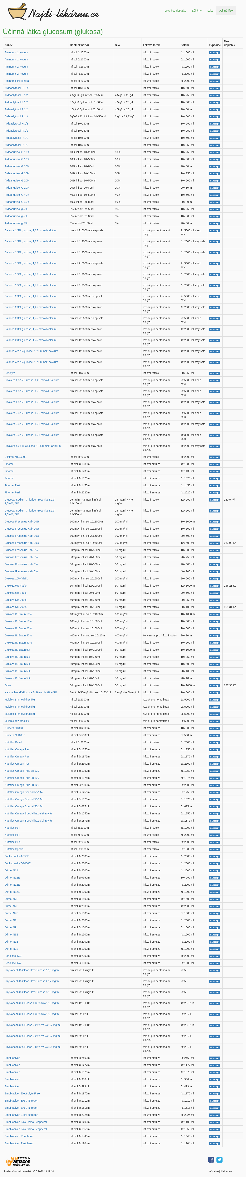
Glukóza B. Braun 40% (18, 635)
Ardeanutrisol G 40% (17, 194)
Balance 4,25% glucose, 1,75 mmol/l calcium (31, 362)
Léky (210, 10)
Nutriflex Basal (13, 742)
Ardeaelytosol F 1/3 (16, 116)
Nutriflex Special (14, 849)
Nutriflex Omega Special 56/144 (24, 792)
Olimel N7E (11, 898)
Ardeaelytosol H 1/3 (16, 123)
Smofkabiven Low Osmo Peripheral (26, 1122)
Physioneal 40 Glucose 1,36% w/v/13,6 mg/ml (32, 1003)
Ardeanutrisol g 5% (16, 209)
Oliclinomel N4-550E (17, 856)
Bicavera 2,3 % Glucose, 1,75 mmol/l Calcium (32, 413)
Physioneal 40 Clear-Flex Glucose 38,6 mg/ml (32, 992)
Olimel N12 (11, 870)
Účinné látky (226, 10)
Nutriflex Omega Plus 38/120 (22, 770)
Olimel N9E (11, 934)
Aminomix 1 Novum (16, 52)
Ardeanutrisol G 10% (17, 152)
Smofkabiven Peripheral (19, 1136)
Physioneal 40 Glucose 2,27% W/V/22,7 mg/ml (32, 1025)
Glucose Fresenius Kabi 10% (22, 521)
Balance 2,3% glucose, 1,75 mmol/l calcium (31, 318)
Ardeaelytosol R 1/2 (16, 130)
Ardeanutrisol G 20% (17, 173)
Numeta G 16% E (15, 735)
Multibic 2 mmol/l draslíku (20, 699)
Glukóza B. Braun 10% (18, 614)
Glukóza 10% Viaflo (16, 578)
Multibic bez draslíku (17, 720)
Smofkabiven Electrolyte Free (22, 1093)
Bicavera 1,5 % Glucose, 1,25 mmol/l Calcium (32, 380)
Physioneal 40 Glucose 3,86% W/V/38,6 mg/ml (32, 1046)
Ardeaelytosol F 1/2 (16, 95)
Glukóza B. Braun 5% (17, 649)
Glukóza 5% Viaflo (16, 585)
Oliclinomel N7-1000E (18, 863)
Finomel (9, 464)
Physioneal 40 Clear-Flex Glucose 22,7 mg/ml (32, 981)
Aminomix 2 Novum (16, 66)
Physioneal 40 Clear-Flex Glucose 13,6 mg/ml (32, 970)
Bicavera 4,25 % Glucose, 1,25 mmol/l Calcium (33, 445)
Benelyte (10, 372)
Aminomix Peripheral (17, 80)
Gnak (8, 685)
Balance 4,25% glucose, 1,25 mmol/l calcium (31, 351)
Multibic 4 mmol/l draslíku (20, 713)
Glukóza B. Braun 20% (18, 628)
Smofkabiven (12, 1057)
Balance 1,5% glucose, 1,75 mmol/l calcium (31, 263)
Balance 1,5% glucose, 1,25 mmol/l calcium (31, 230)
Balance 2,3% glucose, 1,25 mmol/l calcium (31, 296)
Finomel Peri (12, 485)
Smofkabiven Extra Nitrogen (21, 1100)
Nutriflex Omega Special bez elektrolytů (28, 813)
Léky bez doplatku (175, 10)
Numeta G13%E (14, 728)
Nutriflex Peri (12, 827)
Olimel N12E (12, 877)
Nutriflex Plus (12, 841)
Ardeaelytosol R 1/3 (16, 144)
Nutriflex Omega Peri (17, 749)
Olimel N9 (10, 920)
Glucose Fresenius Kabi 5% (21, 550)
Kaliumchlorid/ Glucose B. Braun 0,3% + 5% (31, 692)
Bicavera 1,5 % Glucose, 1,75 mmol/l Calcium (32, 391)
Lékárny (197, 10)
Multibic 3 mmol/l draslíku (20, 706)
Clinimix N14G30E (16, 456)
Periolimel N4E (13, 955)
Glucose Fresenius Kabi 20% (22, 542)
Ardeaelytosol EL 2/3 (17, 87)
